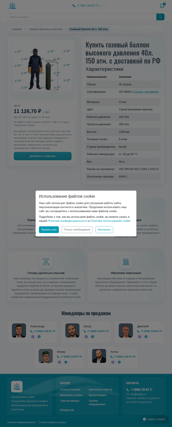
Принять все (49, 229)
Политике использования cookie (110, 220)
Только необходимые (77, 229)
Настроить (104, 229)
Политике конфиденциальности (68, 220)
